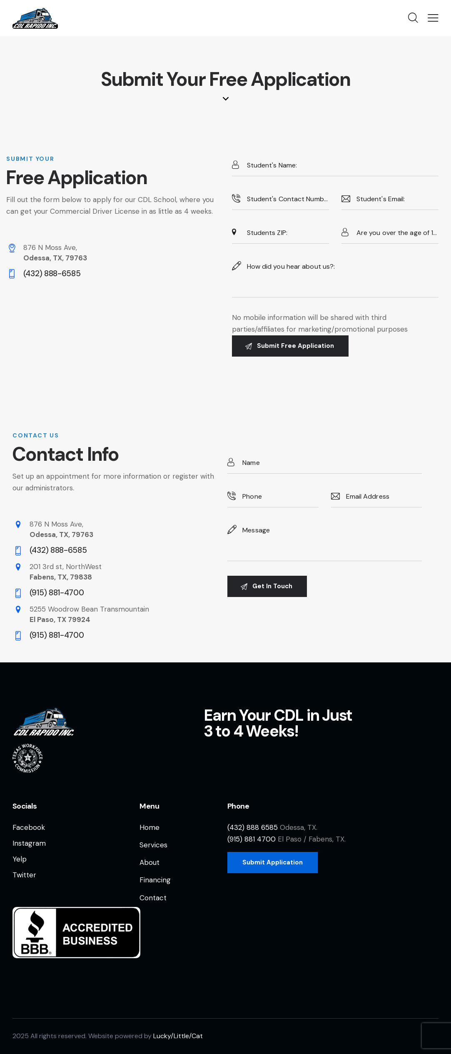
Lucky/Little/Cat (178, 1036)
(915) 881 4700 (251, 839)
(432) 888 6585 (252, 827)
